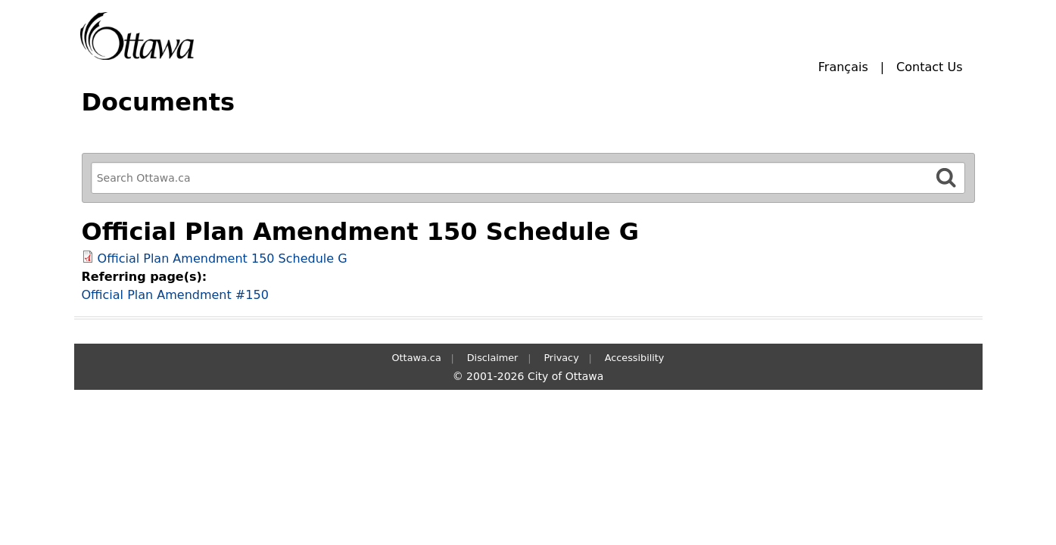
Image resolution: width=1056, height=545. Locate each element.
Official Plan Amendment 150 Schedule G (222, 258)
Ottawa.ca (416, 357)
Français (843, 67)
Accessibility (635, 357)
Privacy (561, 357)
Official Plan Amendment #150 (175, 295)
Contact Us (929, 67)
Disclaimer (493, 357)
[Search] (946, 177)
